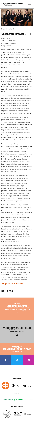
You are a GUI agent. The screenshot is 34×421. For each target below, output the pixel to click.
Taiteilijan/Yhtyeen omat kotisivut (11, 284)
